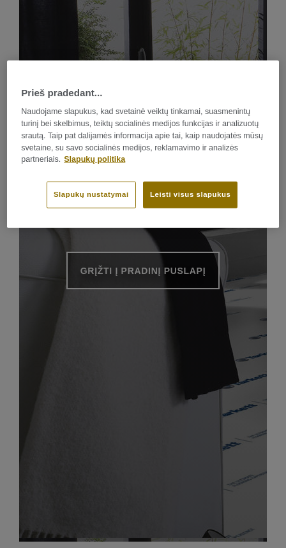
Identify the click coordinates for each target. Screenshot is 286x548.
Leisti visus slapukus (190, 194)
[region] (143, 144)
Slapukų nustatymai (91, 194)
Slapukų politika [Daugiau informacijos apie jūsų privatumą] (94, 159)
